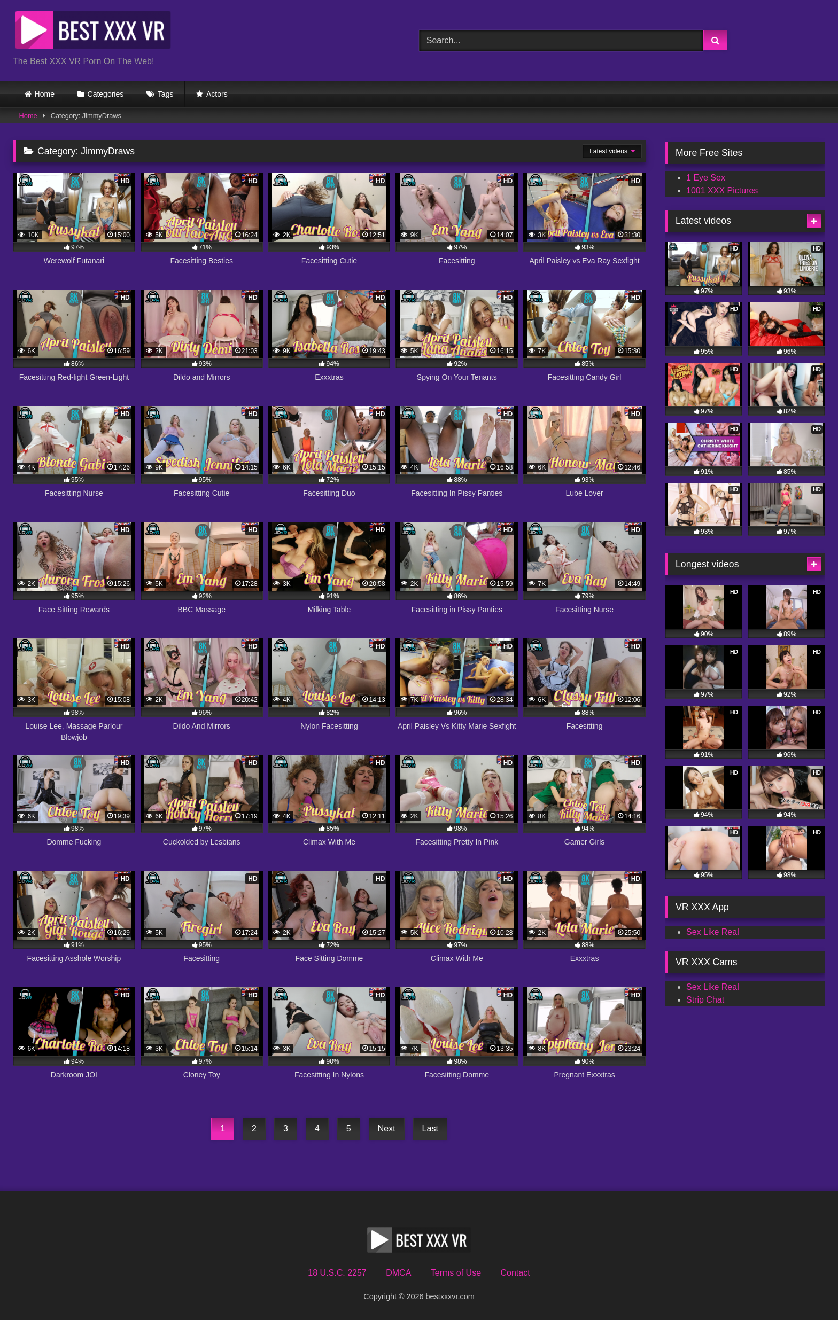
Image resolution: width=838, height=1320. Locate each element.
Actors (217, 94)
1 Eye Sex (705, 177)
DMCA (398, 1272)
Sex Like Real (712, 931)
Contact (515, 1272)
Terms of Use (456, 1272)
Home (45, 94)
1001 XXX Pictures (722, 190)
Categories (106, 94)
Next (386, 1128)
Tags (166, 94)
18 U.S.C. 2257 (337, 1272)
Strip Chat (705, 999)
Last (430, 1128)
